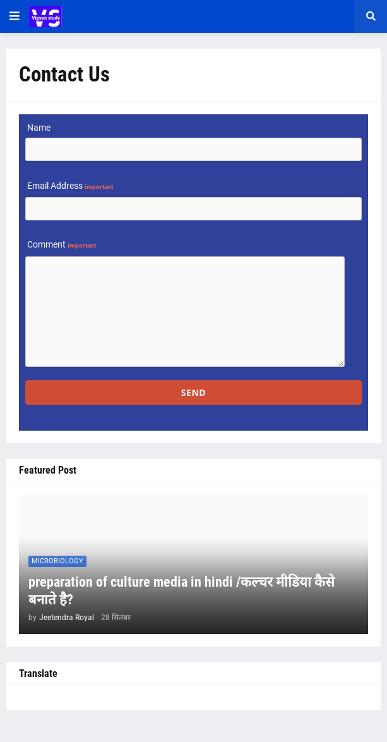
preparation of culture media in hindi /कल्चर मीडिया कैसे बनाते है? (181, 591)
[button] (14, 16)
